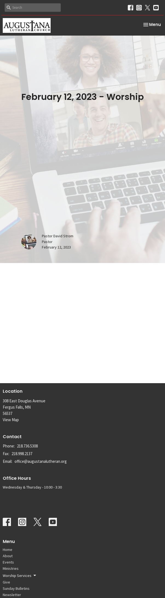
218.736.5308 (27, 446)
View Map (11, 419)
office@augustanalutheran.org (41, 461)
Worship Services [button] (20, 575)
